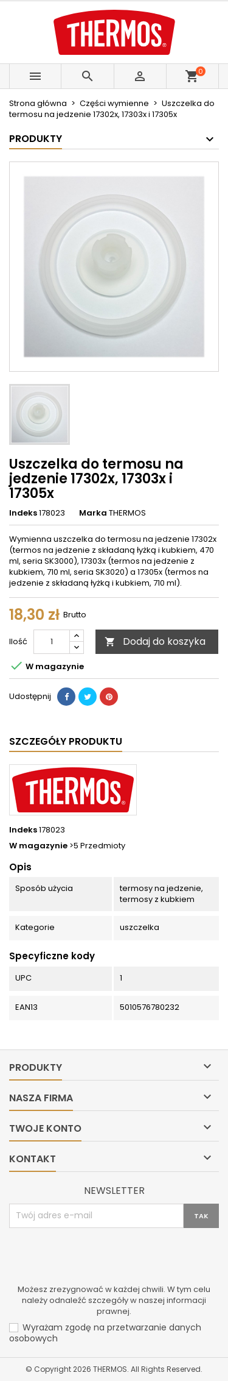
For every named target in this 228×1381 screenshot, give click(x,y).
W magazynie (38, 845)
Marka (93, 513)
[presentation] (101, 1258)
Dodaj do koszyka (155, 641)
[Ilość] (51, 642)
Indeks (23, 513)
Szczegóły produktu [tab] (65, 741)
